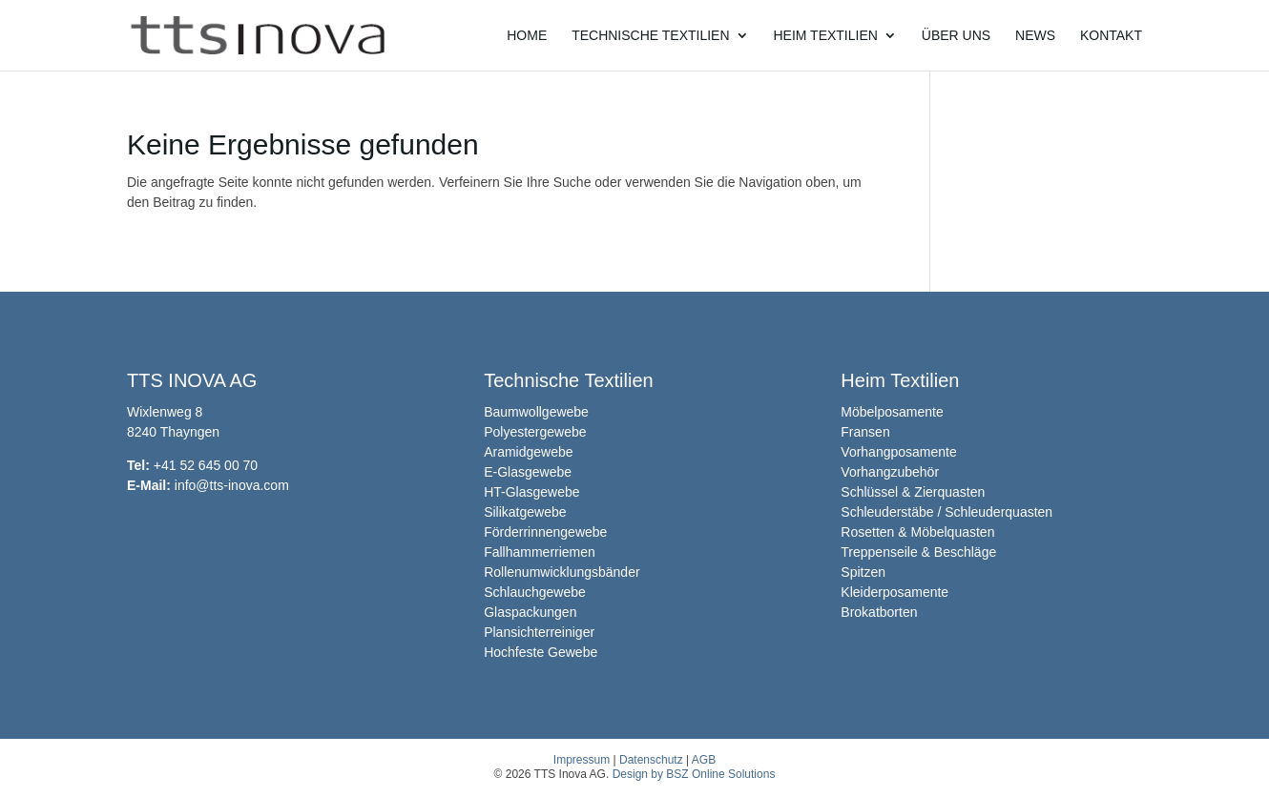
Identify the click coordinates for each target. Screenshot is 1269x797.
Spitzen (863, 572)
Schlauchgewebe (535, 592)
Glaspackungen (530, 612)
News (1035, 36)
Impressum (581, 759)
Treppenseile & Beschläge (918, 552)
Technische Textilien (650, 36)
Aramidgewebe (528, 452)
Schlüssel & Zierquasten (913, 492)
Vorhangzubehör (890, 472)
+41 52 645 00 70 (206, 465)
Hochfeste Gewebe (540, 652)
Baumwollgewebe (536, 411)
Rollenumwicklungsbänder (561, 572)
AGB (704, 759)
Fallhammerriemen (539, 552)
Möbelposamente (892, 411)
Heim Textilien (825, 36)
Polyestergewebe (535, 431)
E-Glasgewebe (528, 472)
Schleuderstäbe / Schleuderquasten (946, 512)
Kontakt (1111, 36)
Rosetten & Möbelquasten (917, 532)
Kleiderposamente (894, 592)
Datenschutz (651, 759)
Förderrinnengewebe (545, 532)
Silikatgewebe (525, 512)
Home (527, 36)
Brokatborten (879, 612)
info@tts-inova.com (232, 485)
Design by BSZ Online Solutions (694, 774)
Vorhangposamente (898, 452)
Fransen (865, 431)
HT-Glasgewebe (531, 492)
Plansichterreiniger (539, 632)
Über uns (956, 36)
